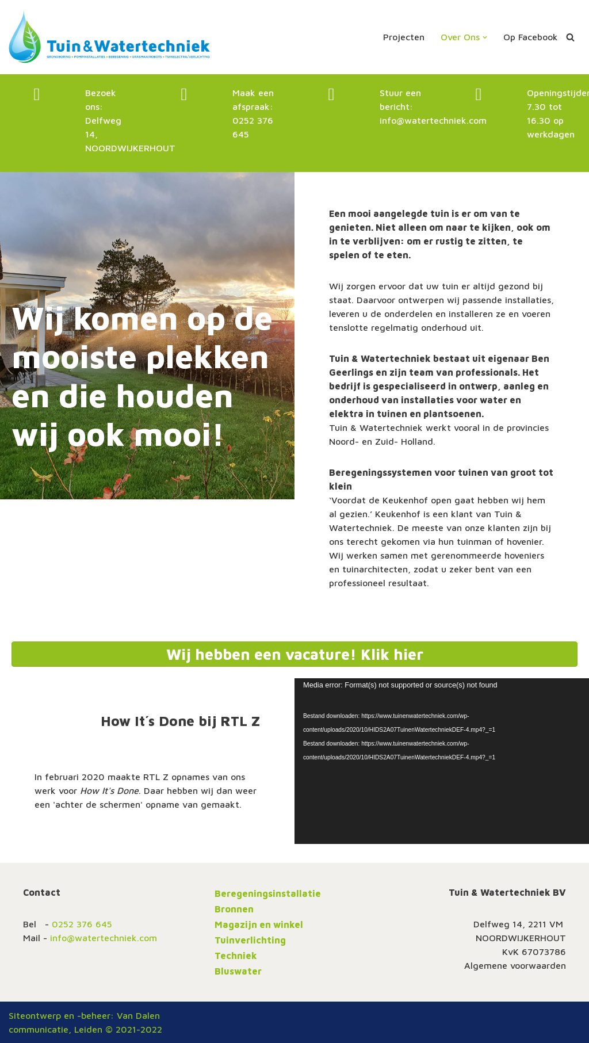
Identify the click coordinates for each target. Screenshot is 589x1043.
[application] (441, 761)
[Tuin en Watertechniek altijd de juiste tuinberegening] (109, 37)
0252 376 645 (82, 924)
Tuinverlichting (250, 940)
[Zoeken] (570, 37)
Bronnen (234, 909)
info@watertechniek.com (433, 120)
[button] (485, 37)
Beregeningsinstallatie (268, 893)
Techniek (236, 955)
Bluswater (238, 971)
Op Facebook (530, 37)
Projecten (403, 37)
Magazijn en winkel (259, 924)
